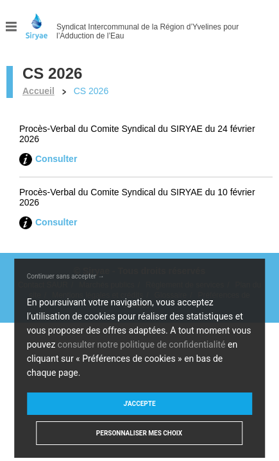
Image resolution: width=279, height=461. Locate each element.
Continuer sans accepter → (66, 276)
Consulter (56, 159)
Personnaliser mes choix (139, 433)
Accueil (38, 91)
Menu (11, 26)
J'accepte (139, 403)
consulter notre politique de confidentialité (142, 344)
